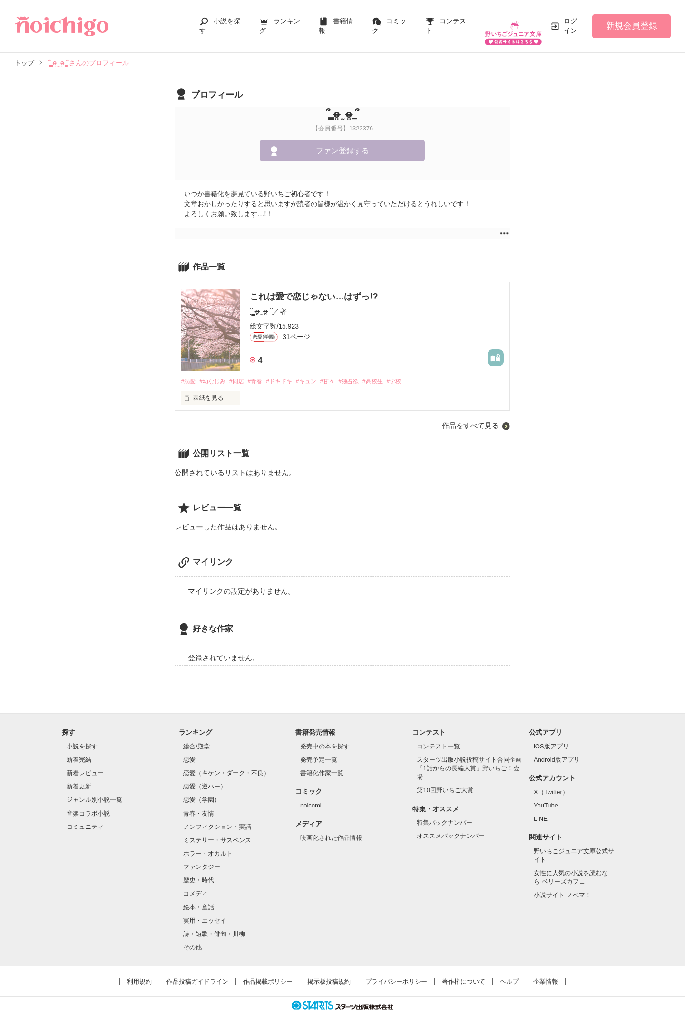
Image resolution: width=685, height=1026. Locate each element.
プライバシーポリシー (396, 972)
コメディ (195, 884)
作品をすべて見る (470, 417)
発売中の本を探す (325, 737)
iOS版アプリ (551, 737)
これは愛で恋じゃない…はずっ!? (314, 287)
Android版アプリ (557, 750)
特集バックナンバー (444, 813)
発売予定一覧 (318, 750)
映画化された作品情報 (331, 828)
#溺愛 (188, 372)
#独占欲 (367, 372)
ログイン (570, 21)
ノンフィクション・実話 (217, 817)
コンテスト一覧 (438, 737)
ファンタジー (201, 858)
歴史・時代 (198, 871)
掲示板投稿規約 (329, 972)
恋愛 (189, 750)
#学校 (417, 372)
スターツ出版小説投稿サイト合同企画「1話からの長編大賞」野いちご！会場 (469, 759)
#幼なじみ (216, 372)
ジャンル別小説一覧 (94, 791)
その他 (192, 938)
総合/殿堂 (196, 737)
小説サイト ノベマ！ (562, 886)
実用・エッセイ (204, 911)
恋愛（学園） (201, 791)
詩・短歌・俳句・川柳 (214, 924)
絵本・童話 (198, 898)
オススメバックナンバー (451, 827)
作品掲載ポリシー (268, 972)
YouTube (546, 796)
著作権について (463, 972)
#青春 (263, 372)
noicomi (311, 796)
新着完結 (79, 750)
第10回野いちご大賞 (445, 781)
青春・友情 (198, 804)
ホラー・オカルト (208, 844)
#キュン (320, 372)
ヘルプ (509, 972)
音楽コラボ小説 (88, 804)
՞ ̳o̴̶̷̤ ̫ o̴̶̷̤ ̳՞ (261, 302)
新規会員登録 (631, 21)
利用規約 (139, 972)
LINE (541, 809)
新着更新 (79, 777)
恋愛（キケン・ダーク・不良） (226, 763)
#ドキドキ (289, 372)
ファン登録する (342, 141)
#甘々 (343, 372)
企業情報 (545, 972)
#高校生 (393, 372)
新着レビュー (85, 763)
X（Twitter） (551, 783)
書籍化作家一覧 (321, 763)
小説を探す (82, 737)
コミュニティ (85, 817)
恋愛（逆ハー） (204, 777)
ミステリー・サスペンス (217, 831)
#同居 (242, 372)
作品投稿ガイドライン (197, 972)
